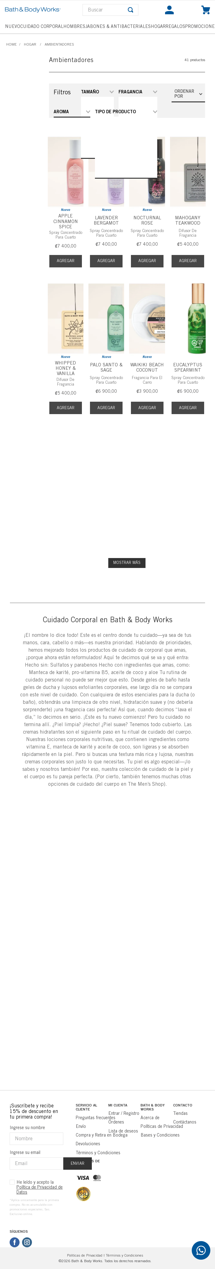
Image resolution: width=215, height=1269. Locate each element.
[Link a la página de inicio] (11, 44)
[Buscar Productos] (130, 10)
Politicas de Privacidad (84, 1255)
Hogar (30, 44)
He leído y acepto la (39, 1187)
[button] (72, 111)
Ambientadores (59, 44)
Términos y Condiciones (124, 1255)
